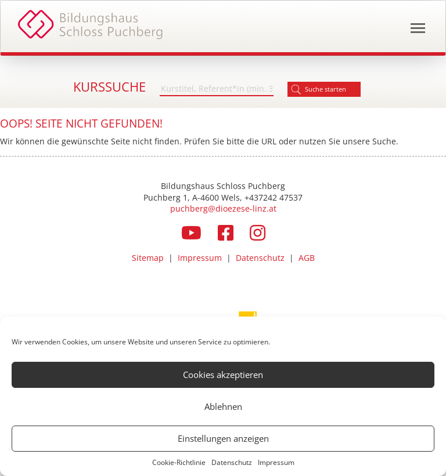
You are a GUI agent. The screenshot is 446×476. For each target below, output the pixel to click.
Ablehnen (223, 406)
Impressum (276, 462)
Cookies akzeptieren (223, 374)
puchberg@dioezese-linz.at (223, 208)
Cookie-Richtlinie (179, 462)
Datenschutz (231, 462)
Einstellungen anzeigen (223, 438)
